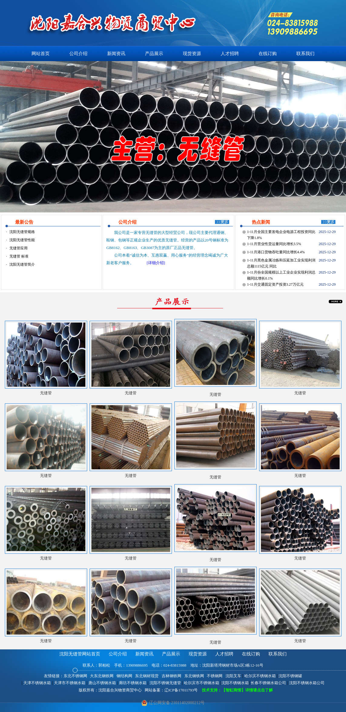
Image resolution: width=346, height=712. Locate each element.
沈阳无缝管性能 (22, 240)
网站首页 (40, 53)
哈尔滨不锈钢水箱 (260, 676)
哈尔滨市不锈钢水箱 (201, 683)
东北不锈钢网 (75, 676)
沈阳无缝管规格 (22, 232)
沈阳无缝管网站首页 (79, 653)
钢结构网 (124, 676)
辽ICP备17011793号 (181, 690)
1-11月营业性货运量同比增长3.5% (274, 244)
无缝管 (215, 394)
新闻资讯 (116, 53)
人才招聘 (230, 53)
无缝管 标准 (18, 256)
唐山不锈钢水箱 (102, 683)
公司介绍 (78, 53)
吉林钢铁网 (171, 676)
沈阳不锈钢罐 (290, 676)
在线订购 (268, 53)
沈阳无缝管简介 (22, 264)
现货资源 (192, 53)
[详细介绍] (156, 263)
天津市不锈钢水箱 (69, 683)
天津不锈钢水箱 (37, 683)
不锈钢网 (214, 676)
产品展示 (154, 53)
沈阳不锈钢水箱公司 (307, 683)
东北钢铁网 (194, 676)
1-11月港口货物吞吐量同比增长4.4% (276, 252)
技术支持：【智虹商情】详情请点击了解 (235, 690)
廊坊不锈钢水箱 (133, 683)
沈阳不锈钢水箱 (235, 683)
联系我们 (305, 53)
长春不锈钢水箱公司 (268, 683)
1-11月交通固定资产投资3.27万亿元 (275, 284)
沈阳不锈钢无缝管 (165, 683)
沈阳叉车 (233, 676)
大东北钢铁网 (102, 676)
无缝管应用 (18, 248)
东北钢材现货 (147, 676)
